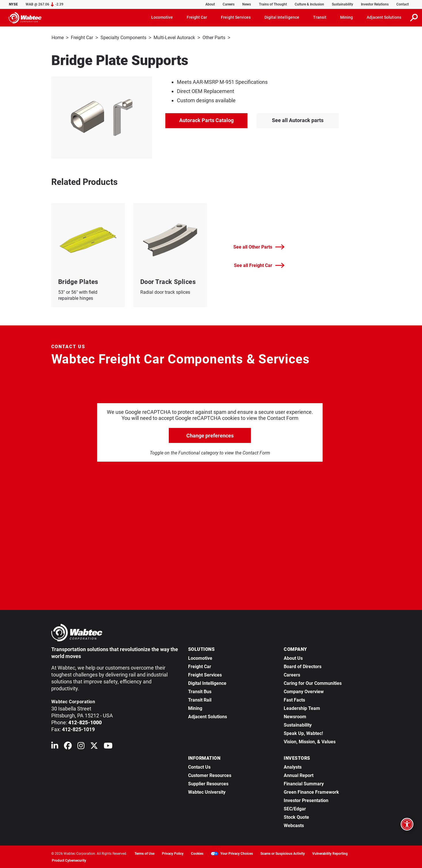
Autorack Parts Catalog (206, 120)
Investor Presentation (306, 800)
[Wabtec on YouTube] (108, 746)
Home (58, 37)
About (210, 4)
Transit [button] (319, 17)
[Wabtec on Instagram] (80, 746)
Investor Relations (375, 4)
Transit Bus (199, 691)
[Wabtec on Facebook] (68, 746)
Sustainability (342, 4)
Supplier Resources (208, 783)
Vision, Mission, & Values (310, 741)
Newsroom (295, 716)
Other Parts (214, 37)
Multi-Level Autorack (174, 37)
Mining (195, 707)
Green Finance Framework (311, 791)
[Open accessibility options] (407, 824)
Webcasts (294, 825)
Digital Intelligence (207, 682)
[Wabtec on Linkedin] (54, 746)
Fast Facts (294, 699)
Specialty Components (123, 37)
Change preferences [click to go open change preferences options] (210, 435)
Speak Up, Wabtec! (303, 733)
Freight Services (205, 674)
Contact (402, 4)
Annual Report (298, 775)
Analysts (293, 766)
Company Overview (304, 691)
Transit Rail (199, 699)
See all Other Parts (259, 246)
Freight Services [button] (236, 17)
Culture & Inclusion (309, 4)
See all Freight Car (259, 265)
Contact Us (199, 766)
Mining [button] (346, 17)
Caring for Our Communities (313, 682)
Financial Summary (304, 783)
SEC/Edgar (295, 808)
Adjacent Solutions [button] (384, 17)
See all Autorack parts (297, 120)
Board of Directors (302, 666)
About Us (293, 657)
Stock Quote (296, 816)
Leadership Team (302, 707)
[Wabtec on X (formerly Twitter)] (94, 746)
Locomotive (200, 657)
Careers (228, 4)
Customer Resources (209, 775)
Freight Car (82, 37)
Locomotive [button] (162, 17)
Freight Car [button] (197, 17)
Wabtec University (207, 791)
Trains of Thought (273, 4)
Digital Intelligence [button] (281, 17)
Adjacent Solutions (207, 716)
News (246, 4)
